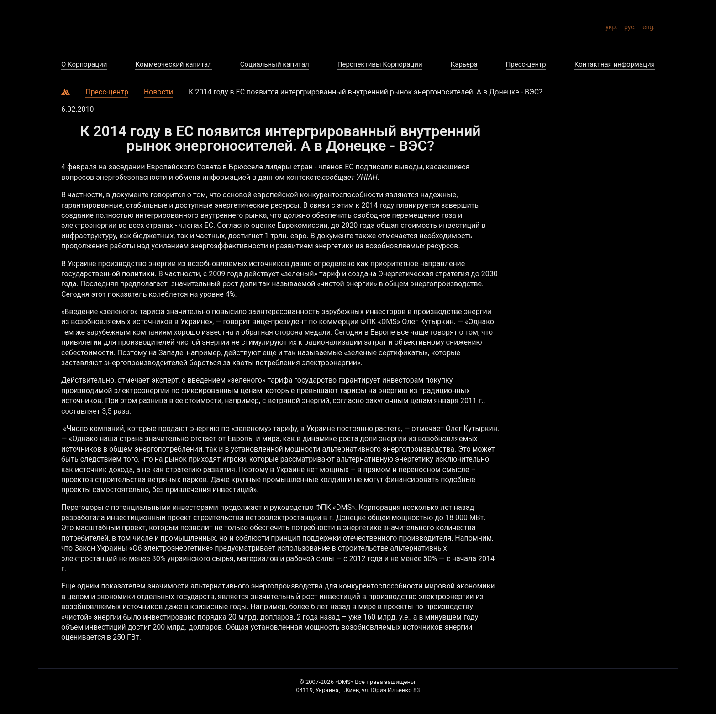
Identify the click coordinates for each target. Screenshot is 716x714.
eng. (648, 25)
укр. (611, 25)
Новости (158, 92)
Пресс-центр (106, 92)
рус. (630, 25)
